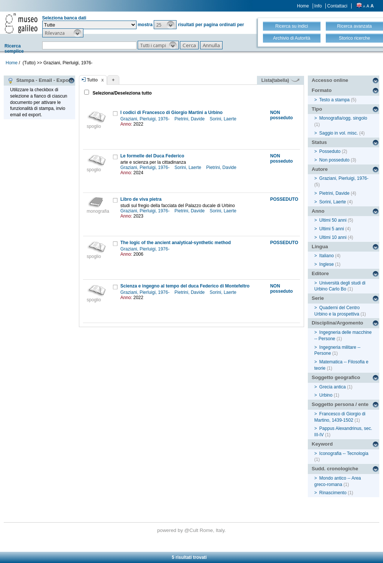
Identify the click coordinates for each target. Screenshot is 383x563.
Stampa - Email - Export (39, 80)
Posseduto (330, 151)
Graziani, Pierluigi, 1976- (145, 118)
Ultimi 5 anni (331, 228)
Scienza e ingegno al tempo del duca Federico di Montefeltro (184, 286)
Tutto (92, 80)
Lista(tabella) (280, 80)
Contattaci (337, 6)
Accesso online (330, 80)
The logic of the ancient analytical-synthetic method (175, 242)
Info (318, 6)
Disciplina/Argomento (337, 323)
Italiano (326, 255)
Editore (320, 273)
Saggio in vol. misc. (338, 133)
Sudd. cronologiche (335, 468)
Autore (320, 169)
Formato (321, 90)
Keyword (322, 444)
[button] (165, 24)
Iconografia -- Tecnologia (343, 453)
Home (303, 6)
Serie (318, 298)
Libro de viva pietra (141, 199)
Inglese (326, 264)
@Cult (192, 530)
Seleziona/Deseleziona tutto (121, 93)
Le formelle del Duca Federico (152, 156)
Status (319, 142)
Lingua (320, 246)
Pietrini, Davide (190, 118)
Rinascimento (333, 492)
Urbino (326, 395)
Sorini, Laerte (224, 118)
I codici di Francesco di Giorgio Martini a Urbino (171, 112)
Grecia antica (332, 387)
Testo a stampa (334, 99)
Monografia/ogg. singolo (343, 118)
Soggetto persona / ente (340, 404)
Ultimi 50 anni (333, 220)
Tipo (317, 109)
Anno (318, 211)
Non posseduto (334, 160)
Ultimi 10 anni (333, 237)
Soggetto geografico (336, 377)
